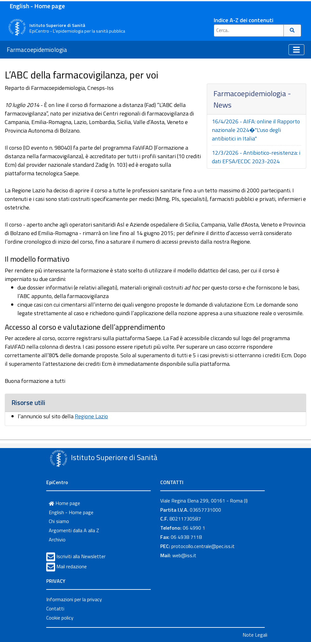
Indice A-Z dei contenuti (243, 20)
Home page (64, 503)
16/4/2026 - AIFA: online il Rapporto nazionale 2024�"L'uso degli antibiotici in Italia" (256, 130)
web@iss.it (184, 555)
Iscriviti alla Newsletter (80, 556)
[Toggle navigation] (296, 49)
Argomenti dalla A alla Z (74, 530)
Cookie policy (59, 617)
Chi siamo (59, 521)
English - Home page (37, 6)
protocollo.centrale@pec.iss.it (203, 546)
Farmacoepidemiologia (37, 49)
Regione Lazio (91, 416)
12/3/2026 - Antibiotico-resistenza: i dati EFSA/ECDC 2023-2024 (256, 156)
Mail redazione (71, 566)
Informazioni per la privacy (74, 599)
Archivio (57, 539)
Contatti (55, 608)
